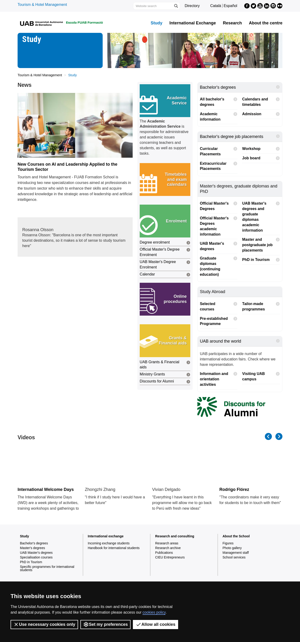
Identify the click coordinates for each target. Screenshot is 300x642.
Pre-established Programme (219, 320)
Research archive (168, 548)
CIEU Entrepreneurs (170, 557)
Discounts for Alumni (165, 381)
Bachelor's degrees (240, 87)
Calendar (165, 274)
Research (232, 23)
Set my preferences (105, 624)
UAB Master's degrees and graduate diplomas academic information (261, 215)
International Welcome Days (46, 489)
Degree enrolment (165, 242)
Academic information (219, 115)
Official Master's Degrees (219, 205)
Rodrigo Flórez (234, 489)
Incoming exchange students (109, 543)
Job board (261, 158)
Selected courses (219, 305)
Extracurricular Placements (219, 165)
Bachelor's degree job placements (240, 136)
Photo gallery (232, 548)
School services (234, 557)
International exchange (106, 536)
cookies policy (153, 612)
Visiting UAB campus (261, 375)
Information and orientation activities (219, 377)
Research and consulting (174, 536)
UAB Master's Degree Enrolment (165, 264)
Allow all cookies (155, 624)
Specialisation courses (36, 557)
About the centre (265, 23)
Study (156, 23)
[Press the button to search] (176, 6)
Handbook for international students (114, 548)
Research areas (166, 543)
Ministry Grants (165, 374)
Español (230, 6)
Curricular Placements (219, 150)
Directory (192, 6)
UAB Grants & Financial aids (165, 364)
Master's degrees (32, 548)
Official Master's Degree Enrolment (165, 252)
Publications (164, 552)
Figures (228, 543)
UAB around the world (240, 341)
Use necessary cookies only (44, 624)
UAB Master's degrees (219, 245)
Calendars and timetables (261, 101)
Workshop (261, 148)
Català (215, 6)
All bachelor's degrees (219, 101)
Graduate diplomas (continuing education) (219, 265)
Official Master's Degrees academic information (219, 225)
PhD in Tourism (261, 259)
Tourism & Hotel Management (42, 5)
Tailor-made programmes (261, 305)
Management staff (236, 552)
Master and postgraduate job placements (261, 243)
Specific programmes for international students (47, 568)
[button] (165, 100)
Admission (261, 114)
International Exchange (192, 23)
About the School (236, 536)
